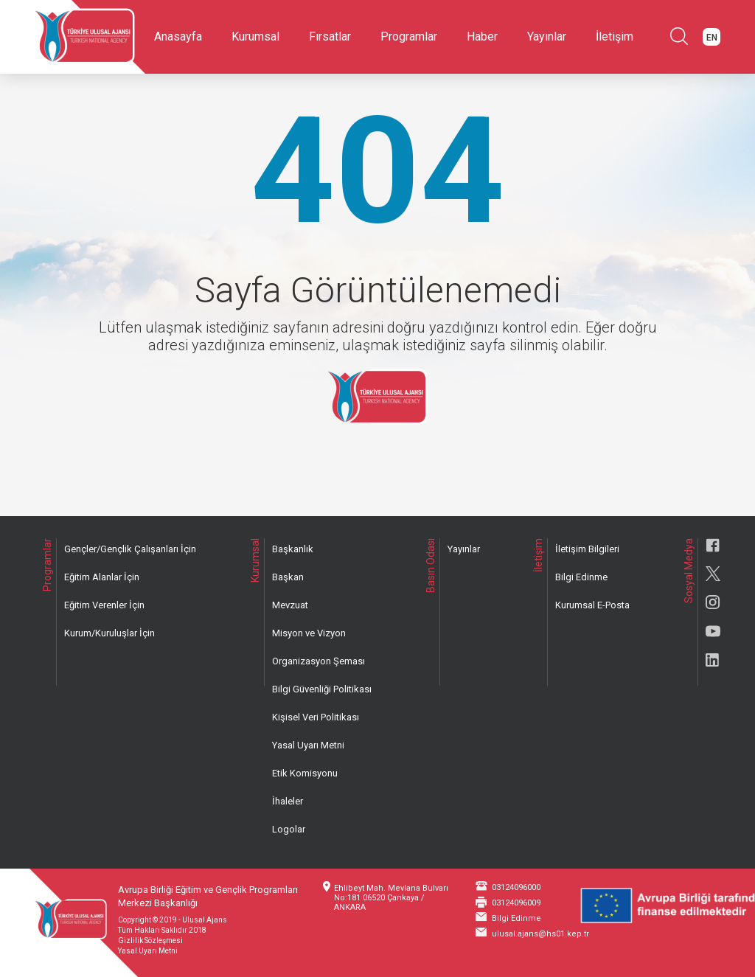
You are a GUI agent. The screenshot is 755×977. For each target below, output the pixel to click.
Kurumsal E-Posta (592, 605)
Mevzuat (290, 605)
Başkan (288, 577)
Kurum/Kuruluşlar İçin (109, 633)
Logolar (288, 829)
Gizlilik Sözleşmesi (150, 940)
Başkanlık (292, 548)
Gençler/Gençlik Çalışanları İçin (130, 548)
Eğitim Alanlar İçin (101, 577)
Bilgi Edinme (581, 577)
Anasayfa (178, 36)
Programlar (408, 36)
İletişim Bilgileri (587, 548)
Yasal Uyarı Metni (308, 745)
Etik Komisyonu (305, 773)
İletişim (614, 36)
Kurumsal (255, 36)
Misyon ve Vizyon (309, 633)
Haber (482, 36)
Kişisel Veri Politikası (315, 717)
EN (711, 37)
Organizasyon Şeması (318, 661)
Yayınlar (546, 36)
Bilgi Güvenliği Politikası (322, 689)
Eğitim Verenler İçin (104, 605)
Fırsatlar (330, 36)
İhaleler (287, 801)
